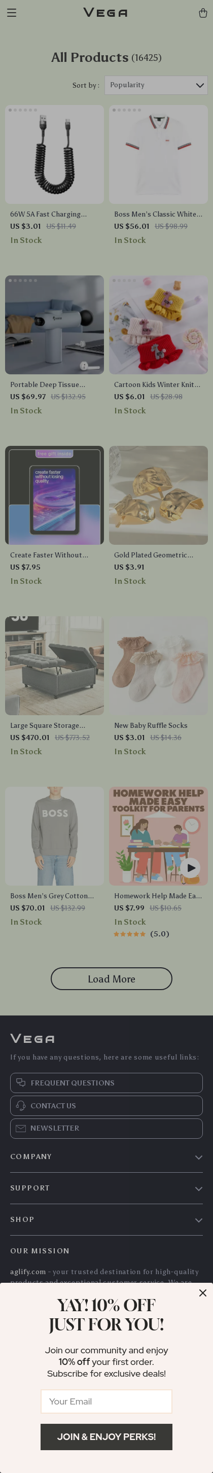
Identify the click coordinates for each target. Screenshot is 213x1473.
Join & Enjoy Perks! (106, 1437)
